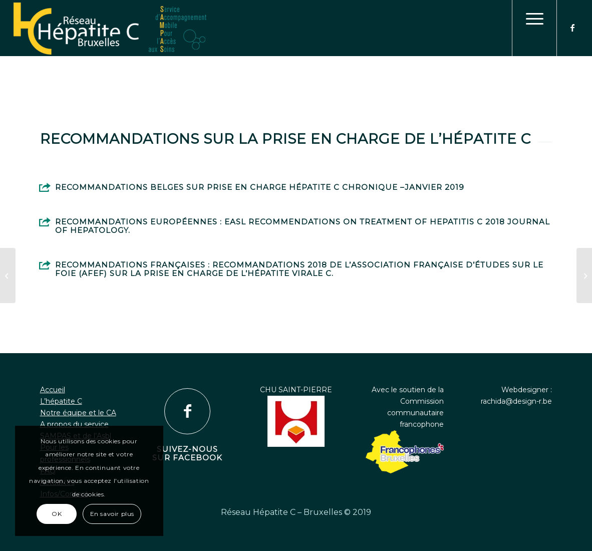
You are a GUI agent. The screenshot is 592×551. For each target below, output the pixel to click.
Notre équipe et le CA (78, 412)
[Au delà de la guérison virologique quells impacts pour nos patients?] (584, 275)
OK (57, 513)
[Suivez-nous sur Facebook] (187, 411)
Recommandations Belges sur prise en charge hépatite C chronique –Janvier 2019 (259, 187)
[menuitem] (534, 28)
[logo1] (296, 29)
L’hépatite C (61, 401)
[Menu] (534, 28)
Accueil (52, 389)
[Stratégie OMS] (8, 275)
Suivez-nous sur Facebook (187, 453)
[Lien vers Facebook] (572, 27)
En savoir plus (112, 513)
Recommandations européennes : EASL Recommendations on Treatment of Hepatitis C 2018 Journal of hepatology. (302, 226)
